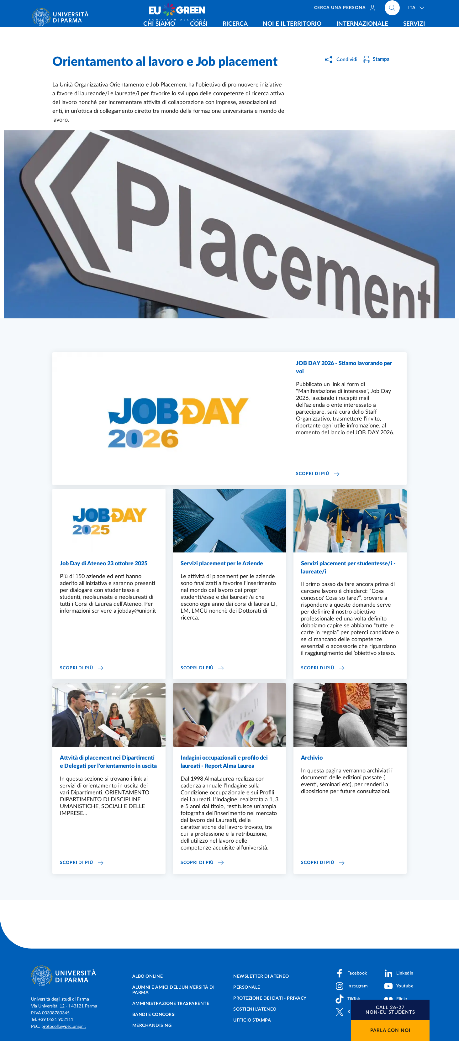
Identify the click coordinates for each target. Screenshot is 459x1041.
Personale (246, 987)
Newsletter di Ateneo (261, 976)
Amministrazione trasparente (170, 1004)
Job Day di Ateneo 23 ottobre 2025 (103, 564)
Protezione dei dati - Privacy (270, 998)
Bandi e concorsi (154, 1014)
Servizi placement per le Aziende (222, 564)
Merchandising (152, 1025)
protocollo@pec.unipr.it (63, 1026)
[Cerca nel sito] (392, 9)
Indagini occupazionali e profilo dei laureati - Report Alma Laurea (224, 762)
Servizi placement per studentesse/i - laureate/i (348, 568)
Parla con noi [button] (390, 1030)
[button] (390, 1010)
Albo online (147, 976)
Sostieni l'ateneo (255, 1009)
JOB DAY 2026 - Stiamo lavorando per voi (344, 367)
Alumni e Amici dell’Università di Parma (173, 990)
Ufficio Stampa (252, 1020)
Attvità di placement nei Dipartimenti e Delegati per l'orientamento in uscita (108, 762)
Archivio (312, 758)
